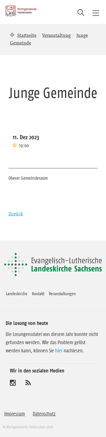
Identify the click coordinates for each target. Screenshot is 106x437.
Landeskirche (16, 293)
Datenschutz (44, 414)
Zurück (15, 214)
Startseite (26, 35)
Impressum (14, 414)
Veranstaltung (56, 35)
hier (58, 351)
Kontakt (38, 293)
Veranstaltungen (62, 293)
